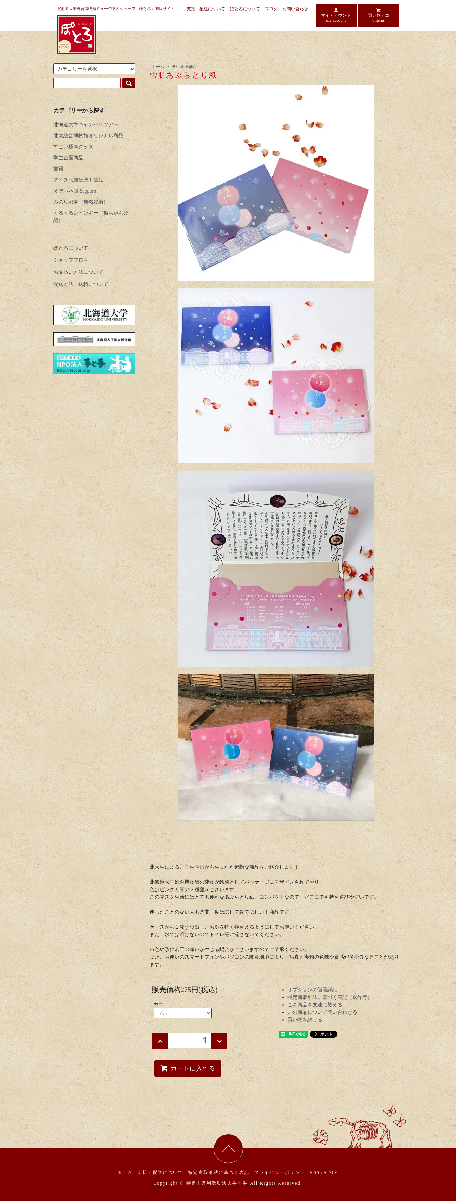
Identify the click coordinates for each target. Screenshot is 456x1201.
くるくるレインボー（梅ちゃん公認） (90, 216)
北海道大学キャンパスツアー (85, 124)
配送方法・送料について (80, 284)
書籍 (58, 168)
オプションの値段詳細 (312, 989)
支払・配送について (206, 8)
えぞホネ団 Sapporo (74, 191)
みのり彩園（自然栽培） (80, 202)
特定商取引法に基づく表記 (219, 1172)
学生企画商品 (184, 66)
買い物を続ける (304, 1019)
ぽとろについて (245, 8)
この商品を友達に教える (314, 1004)
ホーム (157, 66)
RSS (315, 1172)
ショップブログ (70, 260)
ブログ (271, 8)
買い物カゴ (378, 15)
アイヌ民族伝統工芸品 (78, 180)
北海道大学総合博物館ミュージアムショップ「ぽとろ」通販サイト (116, 8)
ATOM (331, 1172)
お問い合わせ (295, 8)
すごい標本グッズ (73, 146)
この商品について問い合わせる (322, 1012)
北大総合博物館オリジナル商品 (88, 135)
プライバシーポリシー (279, 1172)
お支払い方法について (78, 272)
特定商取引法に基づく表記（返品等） (329, 997)
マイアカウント (336, 15)
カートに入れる (187, 1068)
